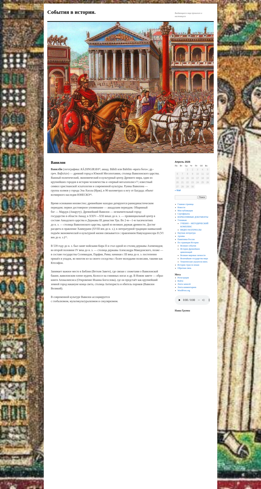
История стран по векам (188, 265)
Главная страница (186, 204)
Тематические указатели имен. (194, 261)
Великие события (188, 245)
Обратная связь (184, 268)
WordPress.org (184, 290)
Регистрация (183, 277)
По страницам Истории (188, 242)
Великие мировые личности (193, 255)
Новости (181, 207)
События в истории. (71, 12)
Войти (180, 281)
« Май (178, 190)
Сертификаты (184, 214)
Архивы (181, 236)
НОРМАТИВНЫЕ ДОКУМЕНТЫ (193, 217)
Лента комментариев (187, 287)
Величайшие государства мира (194, 258)
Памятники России (186, 239)
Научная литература (187, 233)
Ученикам (182, 220)
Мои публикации (185, 210)
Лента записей (184, 284)
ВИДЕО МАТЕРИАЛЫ (190, 230)
